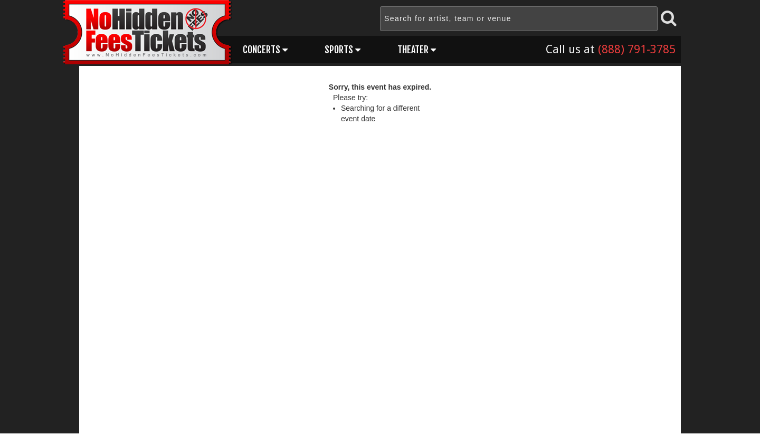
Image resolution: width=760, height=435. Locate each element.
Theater (416, 49)
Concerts (265, 49)
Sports (342, 49)
